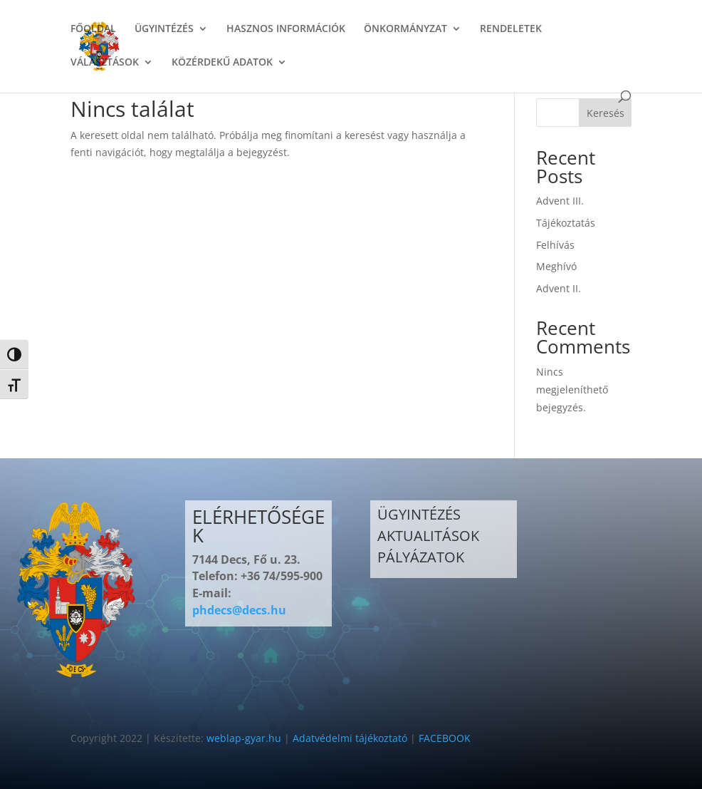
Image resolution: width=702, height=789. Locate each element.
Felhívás (555, 245)
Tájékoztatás (565, 223)
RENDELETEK (511, 29)
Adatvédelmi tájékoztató (350, 738)
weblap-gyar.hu (243, 738)
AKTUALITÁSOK (428, 535)
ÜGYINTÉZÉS (164, 29)
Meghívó (556, 266)
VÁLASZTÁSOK (104, 62)
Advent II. (558, 288)
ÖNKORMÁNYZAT (405, 29)
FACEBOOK (445, 738)
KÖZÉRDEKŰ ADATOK (222, 62)
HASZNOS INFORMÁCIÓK (285, 29)
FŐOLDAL (93, 29)
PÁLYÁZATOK (420, 557)
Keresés (605, 113)
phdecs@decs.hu (239, 610)
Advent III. (560, 200)
